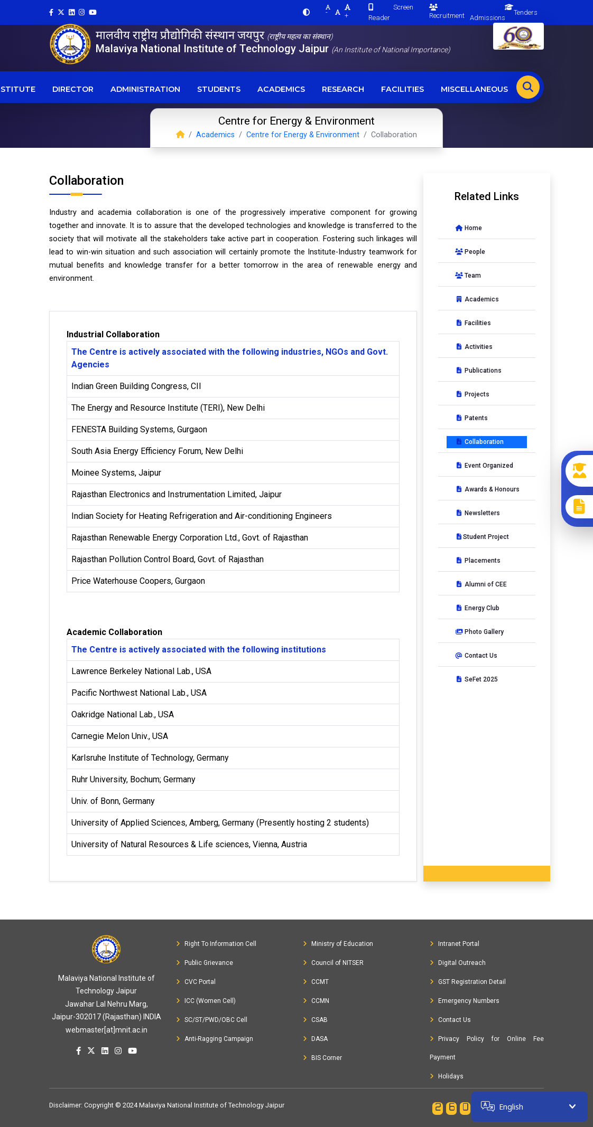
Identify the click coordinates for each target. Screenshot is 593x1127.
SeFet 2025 (476, 679)
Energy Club (477, 608)
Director (73, 89)
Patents (471, 418)
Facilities (402, 89)
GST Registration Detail (468, 982)
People (470, 251)
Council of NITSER (333, 963)
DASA (315, 1039)
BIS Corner (322, 1058)
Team (468, 275)
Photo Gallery (479, 632)
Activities (474, 347)
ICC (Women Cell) (206, 1001)
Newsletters (477, 513)
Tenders (526, 12)
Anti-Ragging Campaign (214, 1039)
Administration (145, 89)
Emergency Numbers (464, 1001)
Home (468, 228)
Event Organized (484, 465)
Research (343, 89)
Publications (478, 370)
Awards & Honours (487, 489)
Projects (472, 394)
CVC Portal (196, 982)
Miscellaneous (474, 89)
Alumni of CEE (481, 584)
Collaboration (479, 442)
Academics (281, 89)
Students (218, 89)
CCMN (316, 1001)
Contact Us (476, 655)
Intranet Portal (454, 944)
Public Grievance (204, 963)
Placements (478, 560)
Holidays (447, 1076)
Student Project (482, 537)
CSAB (315, 1020)
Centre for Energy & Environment (302, 134)
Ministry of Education (338, 944)
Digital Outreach (458, 963)
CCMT (316, 982)
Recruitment (447, 12)
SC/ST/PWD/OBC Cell (211, 1020)
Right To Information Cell (216, 944)
